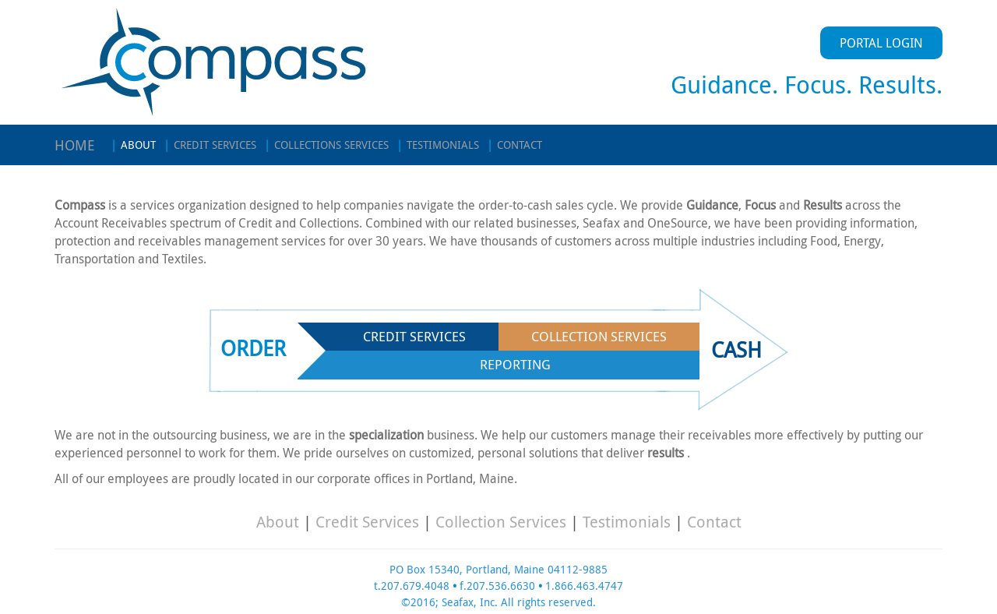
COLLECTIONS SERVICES (326, 144)
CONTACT (514, 144)
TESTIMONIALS (437, 144)
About (277, 521)
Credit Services (367, 521)
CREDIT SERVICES (210, 144)
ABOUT (133, 144)
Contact (714, 521)
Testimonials (627, 521)
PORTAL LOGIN (881, 42)
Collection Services (500, 521)
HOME (75, 145)
